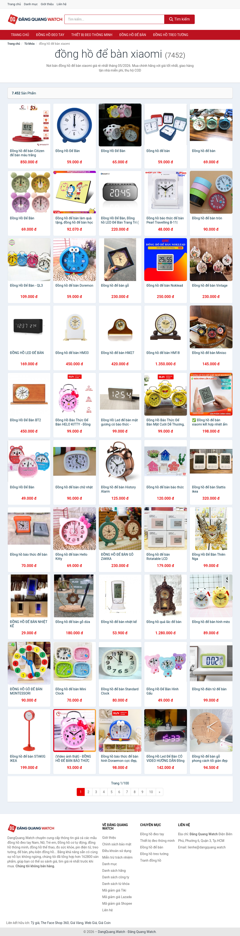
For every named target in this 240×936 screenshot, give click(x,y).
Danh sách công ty (115, 877)
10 (151, 792)
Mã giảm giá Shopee (117, 903)
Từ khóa (29, 43)
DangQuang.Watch (111, 932)
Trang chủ (14, 4)
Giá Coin (104, 923)
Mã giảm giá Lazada (117, 897)
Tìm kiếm (179, 19)
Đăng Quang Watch (142, 932)
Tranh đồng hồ (150, 860)
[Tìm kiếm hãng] (114, 19)
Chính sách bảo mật (116, 844)
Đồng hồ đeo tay (50, 35)
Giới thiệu (47, 4)
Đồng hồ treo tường (170, 35)
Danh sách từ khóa (116, 884)
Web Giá (91, 923)
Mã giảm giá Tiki (114, 890)
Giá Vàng (76, 923)
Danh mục (31, 4)
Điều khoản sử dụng (116, 851)
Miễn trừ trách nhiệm (117, 857)
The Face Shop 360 (55, 923)
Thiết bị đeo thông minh (91, 35)
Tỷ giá (35, 923)
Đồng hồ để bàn (132, 35)
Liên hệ (62, 4)
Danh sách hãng (114, 870)
